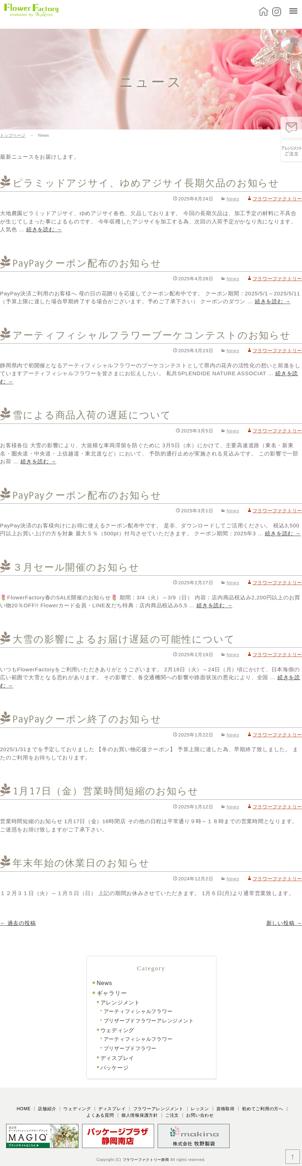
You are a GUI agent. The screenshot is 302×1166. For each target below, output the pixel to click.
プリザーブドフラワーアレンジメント (149, 1021)
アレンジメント (120, 1002)
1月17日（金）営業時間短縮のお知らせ (106, 791)
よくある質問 (100, 1115)
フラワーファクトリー (277, 198)
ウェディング (117, 1030)
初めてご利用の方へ (262, 1108)
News (232, 198)
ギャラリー (112, 993)
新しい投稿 (284, 923)
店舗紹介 (47, 1108)
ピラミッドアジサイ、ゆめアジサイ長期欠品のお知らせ (146, 183)
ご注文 (172, 1115)
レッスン (200, 1108)
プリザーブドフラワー (130, 1048)
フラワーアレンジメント (158, 1108)
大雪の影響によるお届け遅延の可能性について (124, 639)
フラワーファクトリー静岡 (146, 1160)
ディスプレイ (117, 1058)
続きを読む (44, 229)
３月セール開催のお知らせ (76, 567)
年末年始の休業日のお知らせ (81, 863)
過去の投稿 (18, 923)
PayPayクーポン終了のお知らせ (87, 719)
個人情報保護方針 (139, 1115)
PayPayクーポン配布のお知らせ (87, 263)
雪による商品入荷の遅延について (92, 415)
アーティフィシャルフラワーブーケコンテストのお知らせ (152, 335)
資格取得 (225, 1108)
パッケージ (114, 1068)
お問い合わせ (200, 1115)
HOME (24, 1108)
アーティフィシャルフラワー (138, 1011)
